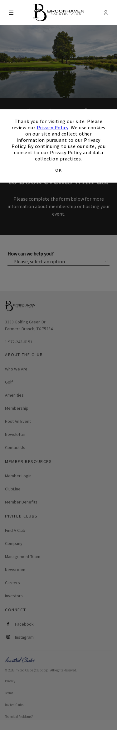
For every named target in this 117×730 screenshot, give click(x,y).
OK (58, 170)
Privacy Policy (52, 127)
